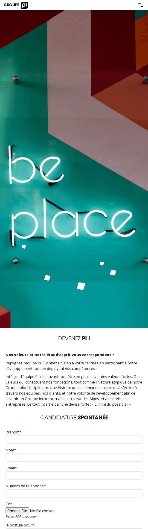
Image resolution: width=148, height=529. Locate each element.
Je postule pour (19, 525)
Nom (10, 450)
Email (10, 468)
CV (8, 503)
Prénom (12, 432)
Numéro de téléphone (25, 485)
